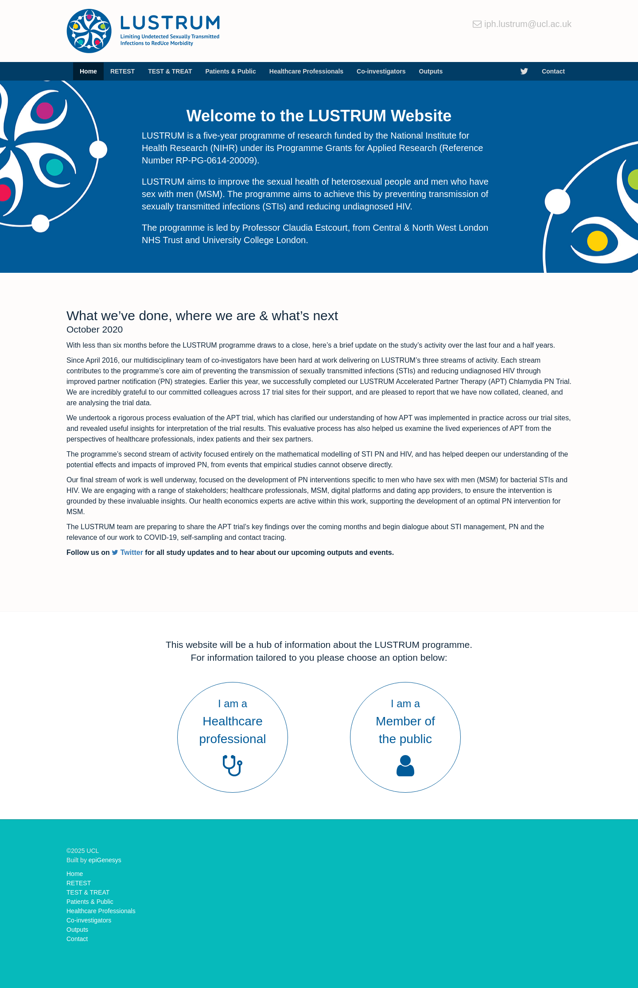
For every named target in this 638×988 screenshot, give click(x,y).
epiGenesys (105, 860)
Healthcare (306, 71)
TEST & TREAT (170, 71)
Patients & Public (230, 71)
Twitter (127, 552)
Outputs (431, 71)
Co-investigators (381, 71)
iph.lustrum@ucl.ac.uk (528, 24)
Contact (553, 71)
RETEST (122, 71)
